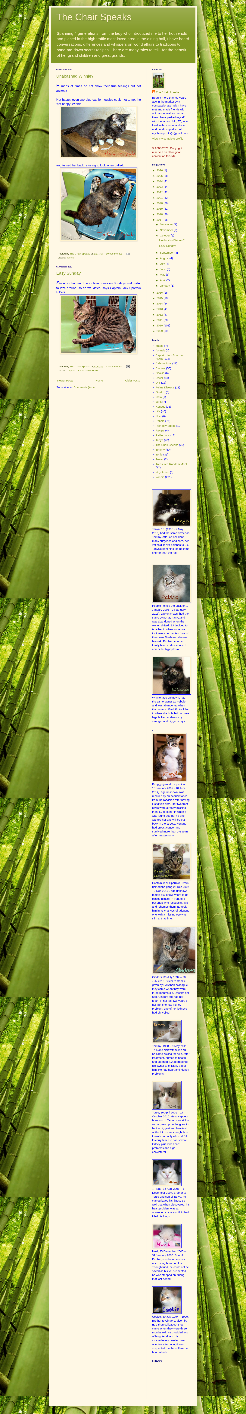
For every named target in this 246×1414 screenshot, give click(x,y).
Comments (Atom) (84, 387)
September (167, 252)
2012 (160, 314)
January (165, 285)
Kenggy (160, 406)
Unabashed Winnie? (75, 76)
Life (158, 411)
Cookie (160, 373)
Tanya (159, 440)
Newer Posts (65, 380)
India (159, 397)
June (163, 269)
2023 (160, 186)
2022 (160, 192)
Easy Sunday (68, 273)
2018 (160, 214)
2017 (160, 219)
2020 (160, 203)
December (167, 224)
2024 (160, 181)
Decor (159, 377)
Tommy (160, 449)
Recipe (160, 430)
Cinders (160, 368)
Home (99, 380)
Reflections (163, 435)
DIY (158, 382)
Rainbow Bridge (166, 425)
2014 (160, 303)
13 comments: (114, 366)
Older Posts (132, 380)
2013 (160, 308)
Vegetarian (162, 472)
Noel (158, 416)
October (165, 235)
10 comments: (114, 253)
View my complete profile (167, 138)
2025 (160, 175)
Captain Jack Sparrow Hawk (83, 370)
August (165, 258)
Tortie (159, 454)
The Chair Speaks (94, 17)
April (163, 280)
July (163, 263)
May (163, 274)
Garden (160, 392)
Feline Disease (165, 387)
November (167, 230)
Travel (159, 459)
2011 (160, 320)
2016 (160, 292)
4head (159, 345)
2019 (160, 208)
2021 (160, 197)
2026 (160, 170)
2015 (160, 298)
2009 (160, 330)
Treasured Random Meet (171, 464)
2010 (160, 325)
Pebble (160, 420)
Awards (160, 350)
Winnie (70, 257)
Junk (159, 401)
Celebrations (163, 363)
